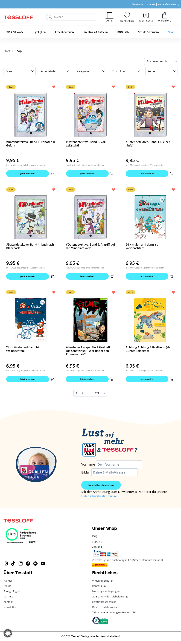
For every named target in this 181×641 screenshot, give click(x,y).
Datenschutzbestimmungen (101, 499)
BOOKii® (123, 32)
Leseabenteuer (64, 32)
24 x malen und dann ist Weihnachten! (142, 247)
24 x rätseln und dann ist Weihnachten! (22, 351)
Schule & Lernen (148, 32)
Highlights (39, 32)
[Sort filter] (161, 61)
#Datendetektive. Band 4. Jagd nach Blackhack (30, 247)
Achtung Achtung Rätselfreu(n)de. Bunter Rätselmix (148, 351)
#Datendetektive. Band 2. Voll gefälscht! (86, 143)
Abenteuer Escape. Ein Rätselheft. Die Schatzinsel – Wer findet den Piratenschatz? (88, 352)
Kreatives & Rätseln (96, 32)
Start (7, 51)
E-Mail (85, 475)
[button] (51, 174)
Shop (171, 32)
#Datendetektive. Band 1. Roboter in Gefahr (30, 143)
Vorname (88, 467)
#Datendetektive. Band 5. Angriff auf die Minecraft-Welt (90, 247)
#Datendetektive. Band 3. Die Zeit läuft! (148, 143)
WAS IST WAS (15, 32)
